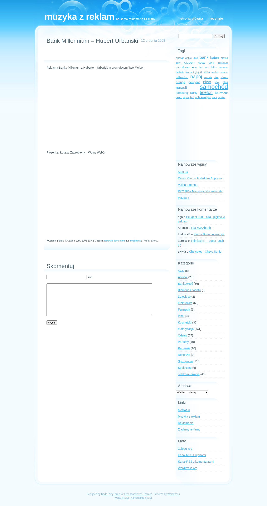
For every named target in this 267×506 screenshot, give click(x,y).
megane (224, 72)
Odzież (182, 335)
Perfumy (183, 342)
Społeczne (184, 367)
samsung (182, 92)
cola (211, 62)
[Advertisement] (105, 54)
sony (193, 92)
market (215, 72)
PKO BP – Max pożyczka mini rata (200, 191)
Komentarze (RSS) (141, 497)
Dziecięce (184, 296)
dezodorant (183, 67)
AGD (181, 270)
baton (214, 57)
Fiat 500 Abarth (201, 227)
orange (180, 82)
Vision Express (187, 184)
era (194, 67)
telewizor (221, 92)
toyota (186, 97)
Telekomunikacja (189, 374)
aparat (180, 57)
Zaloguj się (185, 448)
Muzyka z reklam (79, 16)
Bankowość (185, 283)
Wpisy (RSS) (122, 497)
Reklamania (185, 423)
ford (206, 67)
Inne (181, 316)
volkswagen (203, 97)
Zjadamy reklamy (189, 429)
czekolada (223, 63)
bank (204, 57)
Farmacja (184, 309)
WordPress (174, 494)
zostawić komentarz (114, 240)
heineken (223, 67)
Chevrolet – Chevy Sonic (205, 251)
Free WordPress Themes (138, 494)
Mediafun (184, 410)
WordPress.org (187, 468)
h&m (214, 67)
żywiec (221, 97)
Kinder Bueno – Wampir (209, 234)
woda (214, 97)
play (216, 82)
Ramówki (184, 348)
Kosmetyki (184, 322)
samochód (214, 86)
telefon (206, 92)
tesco (179, 97)
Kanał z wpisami (192, 455)
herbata (180, 72)
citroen (189, 62)
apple (188, 58)
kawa (207, 72)
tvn (192, 97)
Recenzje (216, 18)
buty (178, 62)
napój (196, 76)
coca (201, 62)
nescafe (208, 77)
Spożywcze (185, 361)
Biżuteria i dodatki (189, 290)
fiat (200, 67)
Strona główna (191, 18)
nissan (224, 77)
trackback (135, 240)
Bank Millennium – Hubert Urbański (92, 41)
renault (181, 88)
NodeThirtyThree (110, 494)
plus (225, 82)
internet (190, 72)
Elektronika (185, 303)
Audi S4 (183, 172)
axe (195, 57)
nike (216, 77)
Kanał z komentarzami (196, 461)
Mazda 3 (183, 197)
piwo (207, 82)
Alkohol (183, 277)
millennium (182, 77)
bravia (224, 57)
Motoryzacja (186, 329)
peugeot (194, 82)
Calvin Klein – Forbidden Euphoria (200, 178)
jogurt (198, 72)
